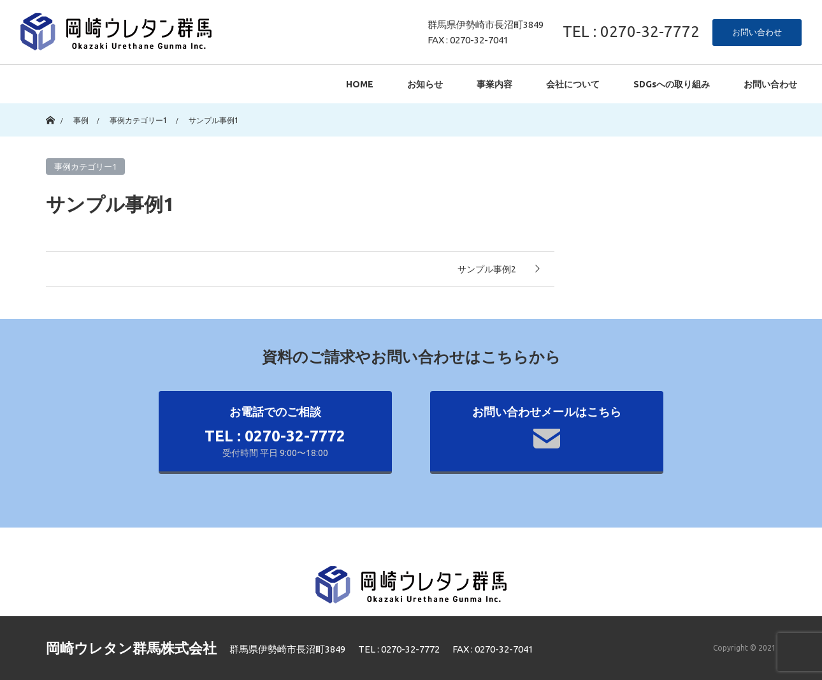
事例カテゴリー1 (85, 166)
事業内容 (494, 84)
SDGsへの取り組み (671, 84)
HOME (359, 84)
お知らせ (425, 84)
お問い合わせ (757, 31)
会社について (573, 84)
